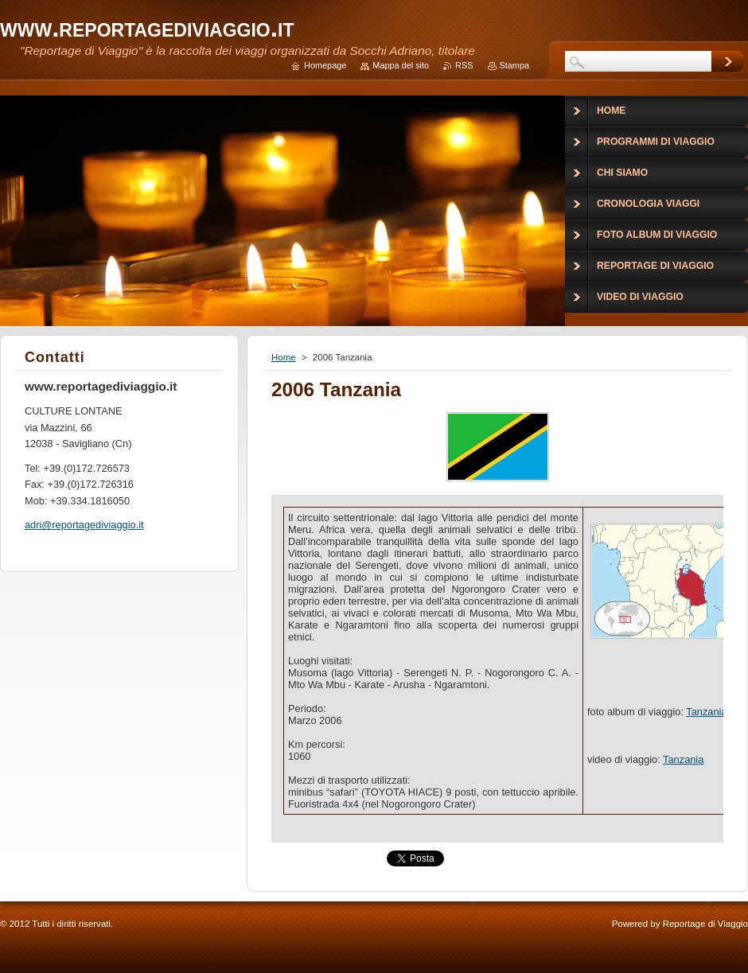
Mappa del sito (400, 65)
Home (283, 357)
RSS (464, 65)
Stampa (514, 65)
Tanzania (706, 712)
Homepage (325, 65)
